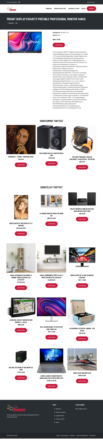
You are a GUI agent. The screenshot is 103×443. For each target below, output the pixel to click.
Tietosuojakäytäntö (82, 435)
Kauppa (91, 8)
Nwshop (49, 8)
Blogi (84, 8)
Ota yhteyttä (64, 435)
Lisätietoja (59, 45)
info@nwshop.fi (91, 2)
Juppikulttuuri (73, 8)
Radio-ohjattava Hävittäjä (82, 373)
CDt (16, 23)
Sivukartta (92, 435)
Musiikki (11, 23)
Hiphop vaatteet (60, 8)
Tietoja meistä (60, 419)
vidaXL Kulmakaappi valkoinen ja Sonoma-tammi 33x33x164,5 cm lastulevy (21, 277)
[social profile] (19, 2)
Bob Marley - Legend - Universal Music (21, 157)
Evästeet (72, 435)
